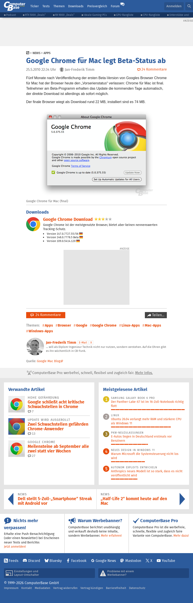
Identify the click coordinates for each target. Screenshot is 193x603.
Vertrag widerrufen (65, 588)
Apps (47, 53)
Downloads (76, 6)
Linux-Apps (131, 325)
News (36, 53)
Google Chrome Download (68, 219)
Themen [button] (59, 6)
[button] (189, 6)
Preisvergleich (97, 6)
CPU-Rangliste (151, 15)
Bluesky (55, 560)
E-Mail (83, 342)
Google (81, 325)
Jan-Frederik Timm (61, 342)
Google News (106, 560)
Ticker (34, 6)
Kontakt (26, 588)
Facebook (78, 560)
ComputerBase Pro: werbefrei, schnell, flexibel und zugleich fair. (90, 373)
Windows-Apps (41, 331)
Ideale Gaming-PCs (95, 15)
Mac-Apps (153, 325)
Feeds (13, 560)
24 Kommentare (46, 314)
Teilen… (157, 315)
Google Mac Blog (48, 361)
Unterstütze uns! (179, 15)
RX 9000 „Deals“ (65, 15)
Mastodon (133, 560)
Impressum (11, 588)
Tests (46, 6)
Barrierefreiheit (116, 588)
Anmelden (174, 6)
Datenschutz (137, 588)
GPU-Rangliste (124, 15)
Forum (115, 6)
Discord (34, 560)
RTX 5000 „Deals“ (35, 15)
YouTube (168, 560)
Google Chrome (104, 325)
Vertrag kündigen (91, 588)
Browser (64, 325)
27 (31, 456)
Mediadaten (42, 588)
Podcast (11, 15)
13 (31, 433)
